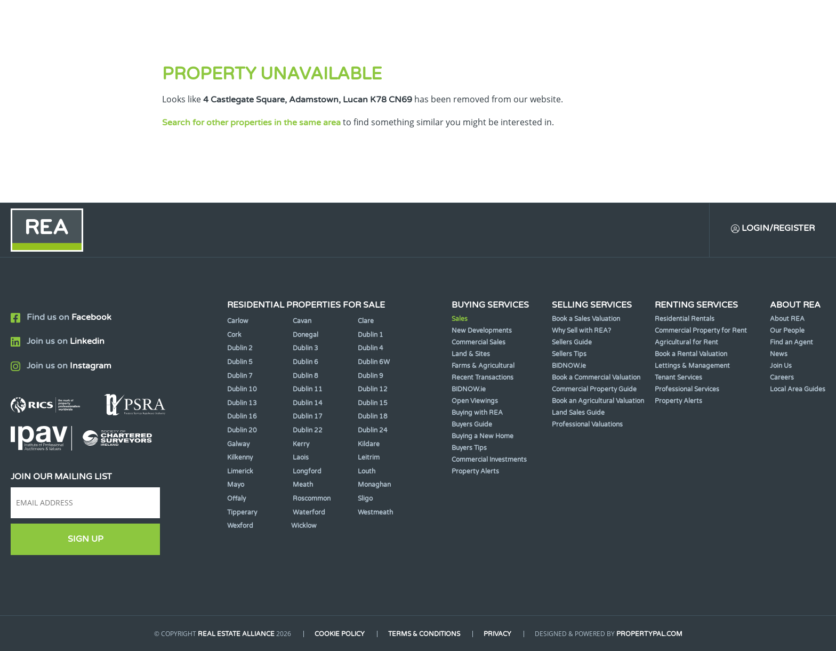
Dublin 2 (240, 348)
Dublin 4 (370, 348)
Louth (366, 471)
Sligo (365, 498)
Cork (234, 335)
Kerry (301, 444)
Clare (366, 321)
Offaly (236, 498)
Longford (307, 471)
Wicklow (304, 525)
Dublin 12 (373, 389)
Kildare (369, 444)
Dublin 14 (308, 403)
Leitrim (369, 457)
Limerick (240, 471)
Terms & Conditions (424, 634)
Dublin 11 (308, 389)
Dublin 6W (374, 362)
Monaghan (374, 484)
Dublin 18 (373, 416)
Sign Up (85, 539)
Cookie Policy (340, 634)
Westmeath (375, 512)
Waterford (309, 512)
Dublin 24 (373, 430)
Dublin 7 (240, 376)
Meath (303, 484)
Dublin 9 (370, 376)
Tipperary (242, 512)
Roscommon (312, 498)
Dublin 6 (305, 362)
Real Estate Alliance (236, 634)
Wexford (240, 525)
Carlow (237, 321)
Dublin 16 (242, 416)
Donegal (305, 335)
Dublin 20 (242, 430)
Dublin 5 (240, 362)
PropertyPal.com (649, 634)
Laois (301, 457)
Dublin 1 (370, 335)
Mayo (235, 484)
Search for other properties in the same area (251, 122)
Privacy (497, 634)
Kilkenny (240, 457)
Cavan (302, 321)
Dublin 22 (308, 430)
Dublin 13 (242, 403)
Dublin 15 (373, 403)
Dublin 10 (242, 389)
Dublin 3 (305, 348)
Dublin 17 (308, 416)
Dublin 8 (305, 376)
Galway (238, 444)
